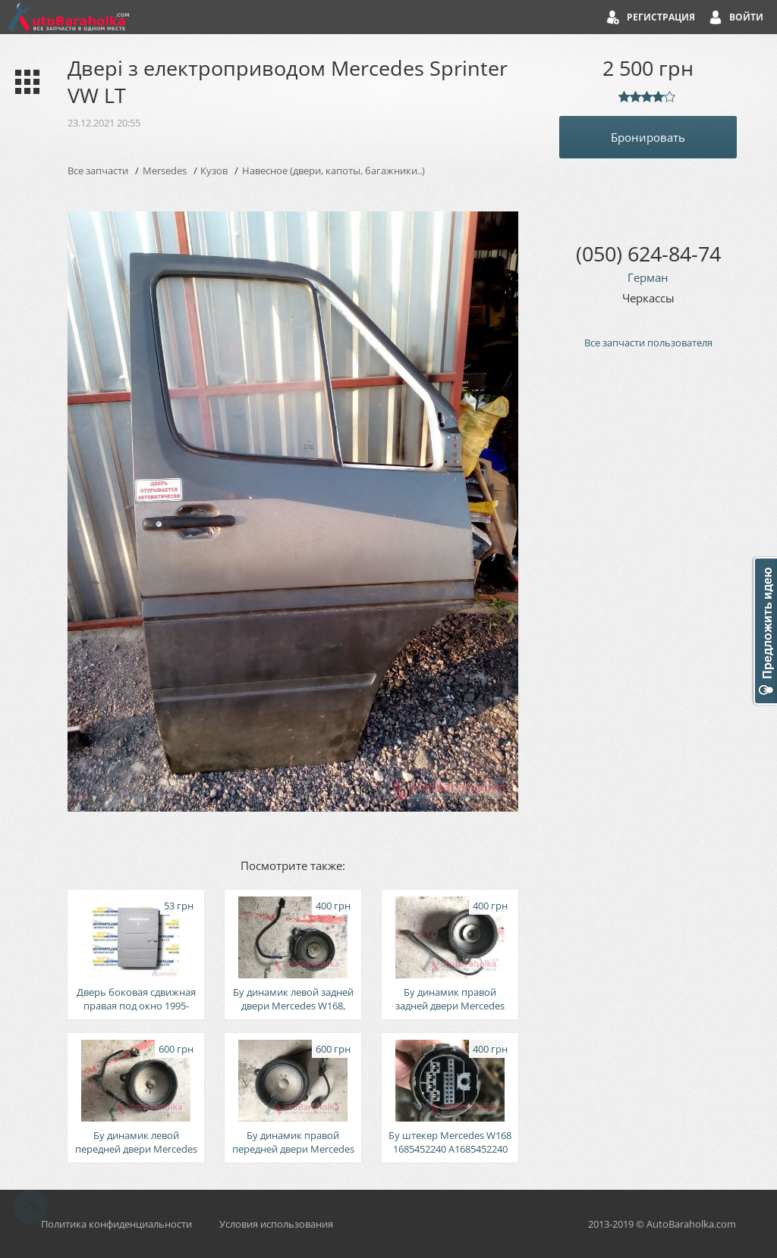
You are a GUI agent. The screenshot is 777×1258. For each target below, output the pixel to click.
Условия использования (276, 1224)
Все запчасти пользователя (648, 342)
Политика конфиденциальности (116, 1224)
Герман (648, 277)
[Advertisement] (648, 617)
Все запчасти (98, 170)
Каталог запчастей (24, 81)
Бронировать (648, 137)
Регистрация (661, 17)
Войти (746, 17)
